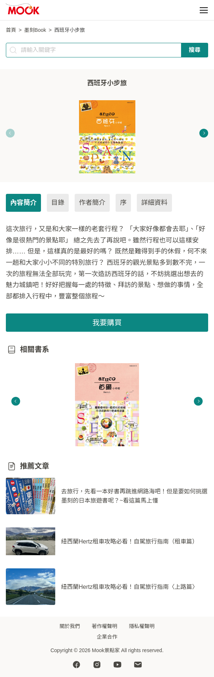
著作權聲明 (104, 626)
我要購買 (107, 323)
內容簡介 (23, 202)
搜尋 (194, 50)
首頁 (11, 30)
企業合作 (107, 637)
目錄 (57, 202)
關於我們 (70, 626)
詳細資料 (154, 202)
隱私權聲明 (142, 626)
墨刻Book (35, 30)
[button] (204, 10)
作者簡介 (92, 202)
